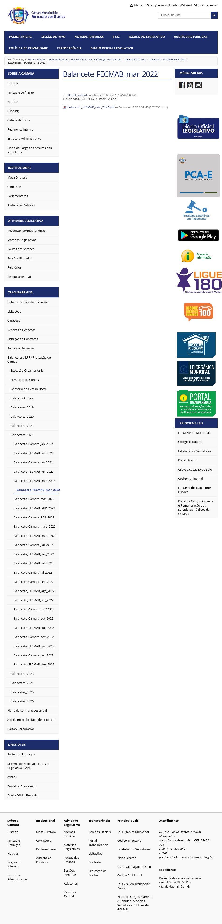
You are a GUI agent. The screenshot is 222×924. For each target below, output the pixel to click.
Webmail (186, 5)
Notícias (13, 850)
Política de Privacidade (28, 48)
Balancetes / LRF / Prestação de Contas (96, 59)
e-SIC (116, 36)
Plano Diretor (126, 854)
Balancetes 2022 (135, 59)
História (12, 828)
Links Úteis (18, 741)
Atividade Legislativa (26, 219)
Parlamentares (46, 845)
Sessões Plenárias (70, 869)
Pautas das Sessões (71, 856)
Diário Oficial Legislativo (111, 48)
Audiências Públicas (190, 36)
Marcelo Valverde (78, 95)
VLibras (199, 5)
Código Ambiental (129, 871)
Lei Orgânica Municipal (133, 828)
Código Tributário (129, 837)
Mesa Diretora (46, 828)
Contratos (95, 858)
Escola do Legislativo (146, 36)
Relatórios (71, 880)
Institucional (20, 166)
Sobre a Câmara (22, 73)
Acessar (212, 5)
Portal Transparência (98, 839)
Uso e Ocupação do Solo (134, 863)
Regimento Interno (14, 860)
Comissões (43, 837)
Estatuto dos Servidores (133, 845)
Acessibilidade (167, 5)
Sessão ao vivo (53, 36)
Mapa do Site (143, 5)
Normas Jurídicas (89, 36)
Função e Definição (14, 839)
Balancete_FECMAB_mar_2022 (167, 59)
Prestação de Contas (98, 869)
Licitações (95, 850)
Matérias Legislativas (72, 843)
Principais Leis (191, 423)
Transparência (69, 48)
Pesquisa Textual (70, 890)
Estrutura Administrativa (17, 873)
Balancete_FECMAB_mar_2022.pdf (89, 107)
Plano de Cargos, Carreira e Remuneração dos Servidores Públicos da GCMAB (135, 899)
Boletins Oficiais (100, 828)
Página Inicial (20, 36)
